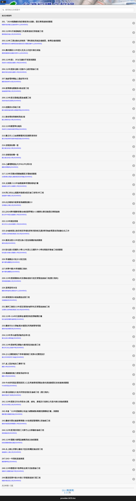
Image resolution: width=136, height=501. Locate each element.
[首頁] (71, 490)
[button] (3, 2)
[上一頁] (65, 490)
